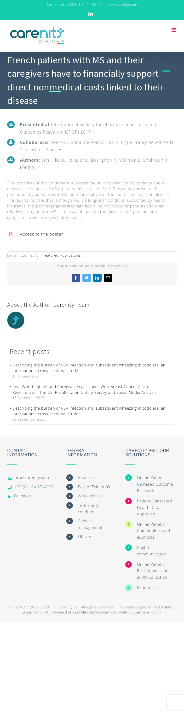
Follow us (23, 496)
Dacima (58, 612)
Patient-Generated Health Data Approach (154, 507)
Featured (50, 255)
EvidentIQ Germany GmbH (139, 612)
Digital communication (151, 551)
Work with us (90, 496)
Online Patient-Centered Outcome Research (155, 484)
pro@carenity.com (122, 4)
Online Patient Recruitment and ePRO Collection (153, 571)
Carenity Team (71, 304)
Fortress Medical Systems (87, 612)
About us (86, 477)
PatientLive (147, 587)
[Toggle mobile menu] (174, 29)
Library (84, 536)
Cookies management (90, 524)
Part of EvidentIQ (94, 486)
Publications (70, 255)
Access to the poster (41, 234)
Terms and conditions (88, 508)
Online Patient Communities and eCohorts (153, 531)
